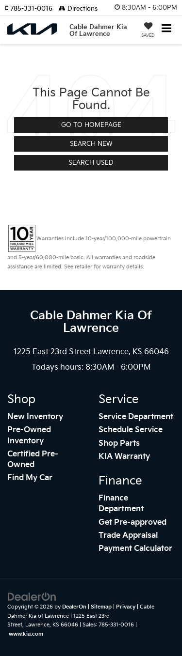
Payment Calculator (135, 548)
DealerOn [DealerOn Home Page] (74, 607)
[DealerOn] (32, 597)
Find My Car (29, 478)
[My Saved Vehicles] (148, 31)
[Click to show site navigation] (166, 29)
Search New (91, 144)
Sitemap (101, 607)
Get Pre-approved (132, 522)
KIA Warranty (124, 456)
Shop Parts (119, 443)
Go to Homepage (91, 125)
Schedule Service (131, 430)
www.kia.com (26, 634)
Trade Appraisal (128, 535)
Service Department (136, 417)
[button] (32, 8)
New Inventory (35, 417)
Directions (78, 9)
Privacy (125, 607)
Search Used (91, 163)
